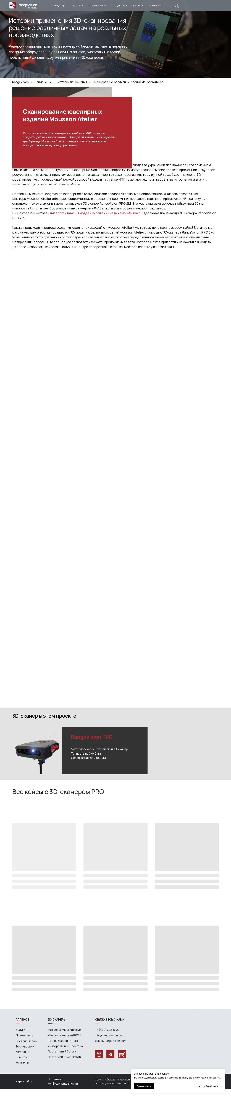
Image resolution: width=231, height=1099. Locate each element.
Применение (43, 82)
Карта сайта (24, 1091)
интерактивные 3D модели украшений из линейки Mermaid (95, 223)
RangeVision (20, 82)
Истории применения (72, 82)
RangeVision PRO (91, 746)
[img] (176, 6)
